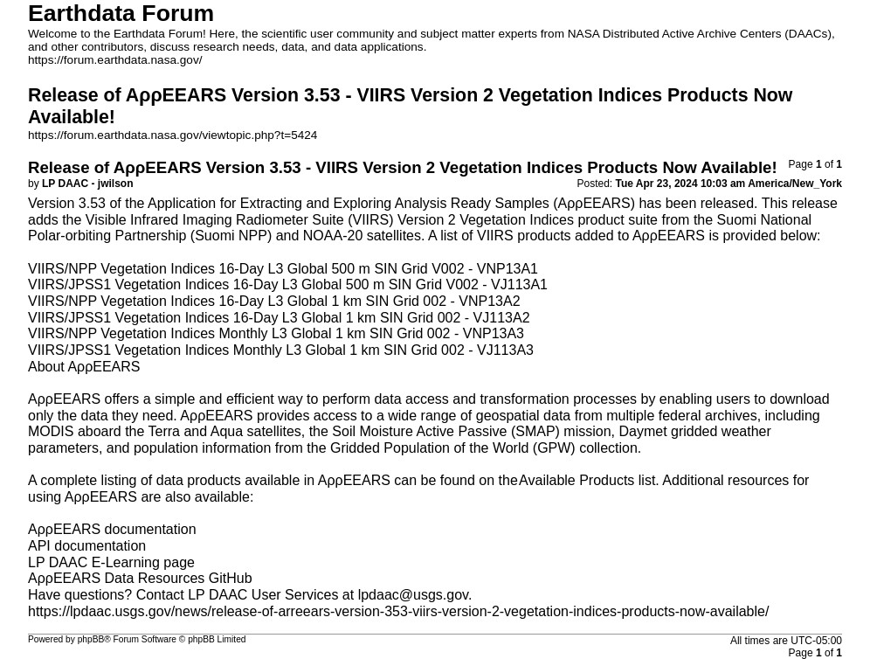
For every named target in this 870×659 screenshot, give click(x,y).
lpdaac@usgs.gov (413, 594)
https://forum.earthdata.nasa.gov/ (115, 59)
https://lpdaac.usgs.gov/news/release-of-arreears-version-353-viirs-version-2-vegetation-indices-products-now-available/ (398, 611)
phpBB (91, 639)
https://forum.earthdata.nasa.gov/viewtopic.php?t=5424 (172, 135)
